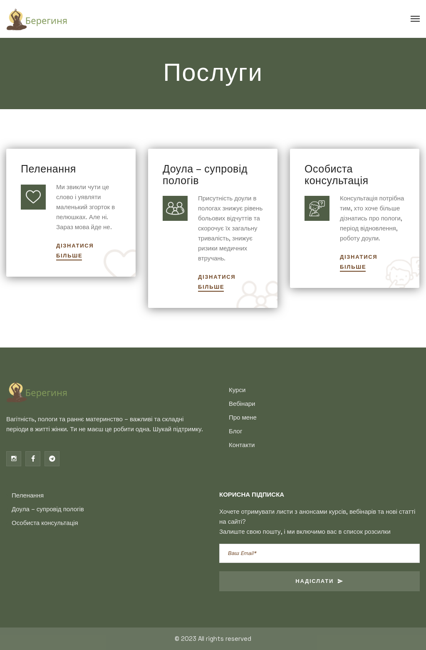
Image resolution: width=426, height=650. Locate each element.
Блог (235, 431)
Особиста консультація (337, 174)
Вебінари (242, 404)
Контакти (242, 445)
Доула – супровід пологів (205, 174)
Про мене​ (243, 417)
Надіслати (319, 581)
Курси (237, 390)
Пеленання (48, 168)
